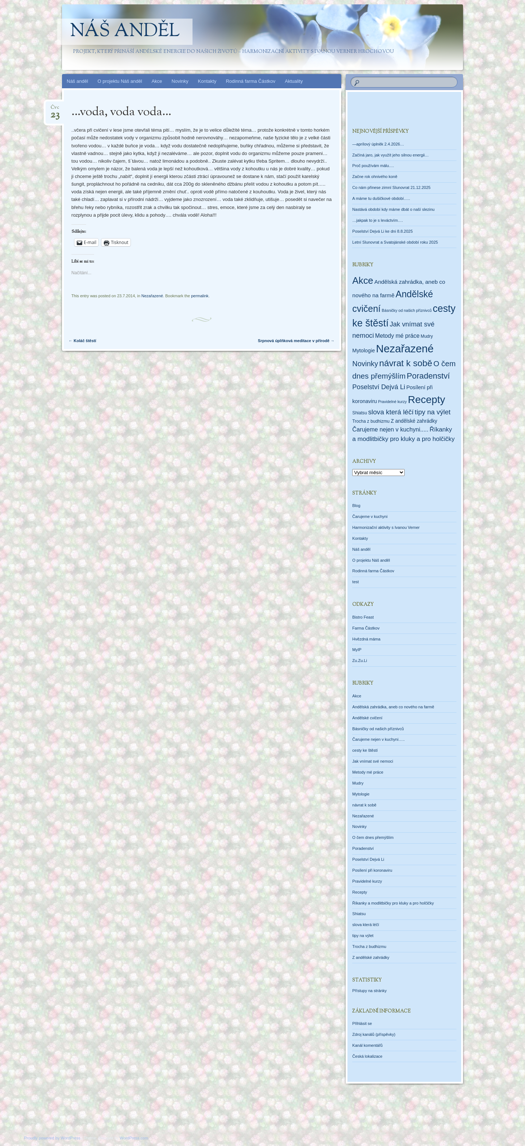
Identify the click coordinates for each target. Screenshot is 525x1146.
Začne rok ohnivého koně (374, 176)
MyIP (356, 649)
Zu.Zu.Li (359, 660)
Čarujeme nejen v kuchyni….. (378, 739)
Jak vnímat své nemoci (372, 761)
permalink (200, 296)
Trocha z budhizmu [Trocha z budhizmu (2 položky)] (370, 421)
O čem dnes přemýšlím (372, 837)
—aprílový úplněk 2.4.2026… (378, 144)
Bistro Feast (363, 617)
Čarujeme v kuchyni (370, 516)
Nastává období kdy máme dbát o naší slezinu (393, 209)
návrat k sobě (364, 805)
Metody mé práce (367, 772)
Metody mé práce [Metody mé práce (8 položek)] (397, 336)
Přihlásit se (362, 1023)
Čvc (54, 109)
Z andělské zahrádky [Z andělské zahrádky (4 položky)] (414, 421)
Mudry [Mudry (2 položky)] (427, 336)
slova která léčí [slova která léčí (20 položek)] (391, 412)
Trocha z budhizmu (369, 946)
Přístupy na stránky (369, 990)
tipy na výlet (362, 935)
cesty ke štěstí (365, 750)
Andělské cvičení (367, 718)
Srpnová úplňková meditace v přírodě (296, 340)
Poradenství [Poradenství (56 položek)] (428, 375)
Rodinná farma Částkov (250, 81)
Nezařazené (152, 296)
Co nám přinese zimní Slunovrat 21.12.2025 (391, 187)
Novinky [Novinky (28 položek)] (365, 364)
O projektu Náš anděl (120, 81)
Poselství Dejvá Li (368, 859)
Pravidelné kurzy (367, 881)
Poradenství (363, 848)
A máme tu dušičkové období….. (381, 198)
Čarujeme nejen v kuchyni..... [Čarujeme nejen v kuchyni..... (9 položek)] (390, 429)
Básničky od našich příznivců (378, 729)
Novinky (180, 81)
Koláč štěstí (82, 340)
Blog (356, 505)
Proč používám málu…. (373, 165)
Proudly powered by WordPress (52, 1138)
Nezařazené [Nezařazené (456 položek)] (404, 348)
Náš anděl (125, 32)
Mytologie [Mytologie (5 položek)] (363, 350)
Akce (157, 81)
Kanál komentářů (367, 1045)
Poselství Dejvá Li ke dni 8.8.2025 (382, 231)
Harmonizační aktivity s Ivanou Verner (386, 527)
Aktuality (294, 81)
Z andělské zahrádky (370, 957)
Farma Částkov (366, 628)
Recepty (359, 892)
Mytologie (360, 794)
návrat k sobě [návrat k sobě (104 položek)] (405, 363)
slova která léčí (365, 924)
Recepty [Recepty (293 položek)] (426, 399)
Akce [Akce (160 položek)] (362, 280)
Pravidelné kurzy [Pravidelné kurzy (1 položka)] (392, 401)
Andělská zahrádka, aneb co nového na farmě (393, 707)
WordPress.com (134, 1138)
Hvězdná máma (366, 639)
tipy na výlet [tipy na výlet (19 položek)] (433, 412)
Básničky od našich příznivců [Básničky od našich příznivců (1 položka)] (407, 310)
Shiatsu (359, 913)
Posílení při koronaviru (372, 870)
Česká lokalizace (367, 1056)
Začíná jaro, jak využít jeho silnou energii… (390, 155)
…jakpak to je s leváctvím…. (377, 220)
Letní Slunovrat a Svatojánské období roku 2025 (395, 242)
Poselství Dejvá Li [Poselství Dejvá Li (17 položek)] (378, 387)
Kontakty (207, 81)
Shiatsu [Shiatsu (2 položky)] (359, 412)
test (355, 582)
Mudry (357, 783)
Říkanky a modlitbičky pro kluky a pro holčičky (393, 903)
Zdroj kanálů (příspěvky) (373, 1034)
